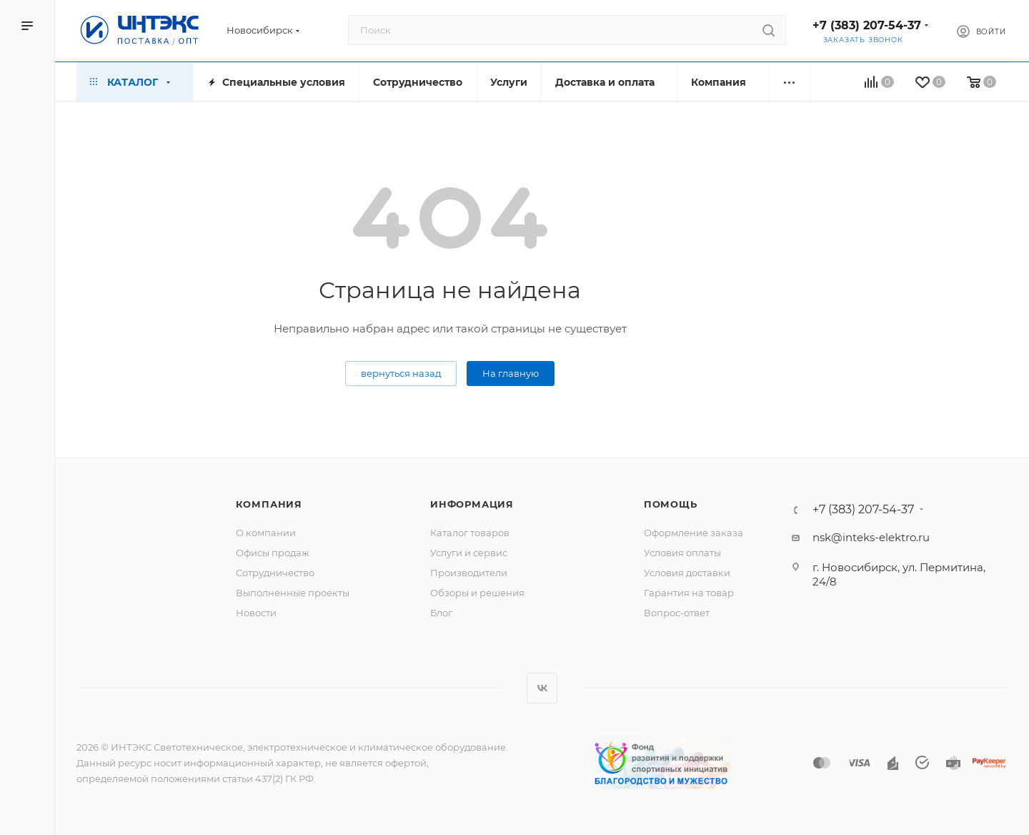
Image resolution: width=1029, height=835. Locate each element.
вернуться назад (401, 373)
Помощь (670, 504)
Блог (441, 612)
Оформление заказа (693, 532)
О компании (266, 532)
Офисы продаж (272, 552)
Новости (256, 612)
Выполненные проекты (292, 592)
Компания (269, 504)
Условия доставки (687, 572)
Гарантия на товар (689, 592)
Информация (472, 504)
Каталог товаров (469, 532)
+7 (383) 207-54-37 (866, 25)
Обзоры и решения (477, 592)
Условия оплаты (682, 552)
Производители (468, 572)
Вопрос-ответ (677, 612)
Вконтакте (542, 688)
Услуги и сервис (468, 552)
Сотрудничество (275, 572)
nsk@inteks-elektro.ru (871, 537)
